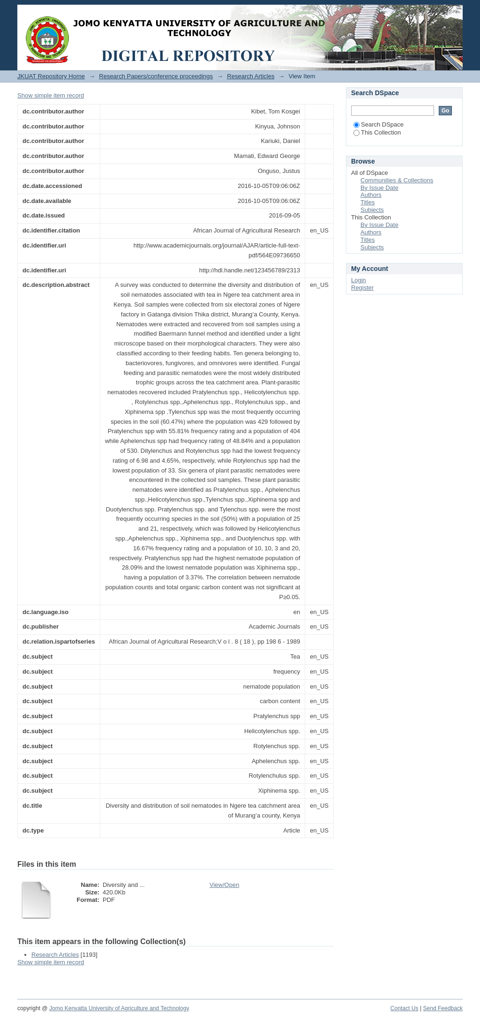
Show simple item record (50, 95)
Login (455, 11)
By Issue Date (379, 187)
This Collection (377, 132)
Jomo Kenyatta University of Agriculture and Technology (119, 1008)
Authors (371, 194)
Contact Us (404, 1008)
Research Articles (250, 76)
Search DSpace (378, 124)
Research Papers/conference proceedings (156, 76)
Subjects (372, 209)
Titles (367, 202)
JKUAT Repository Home (51, 76)
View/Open (224, 884)
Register (362, 287)
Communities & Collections (396, 180)
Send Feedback (443, 1008)
